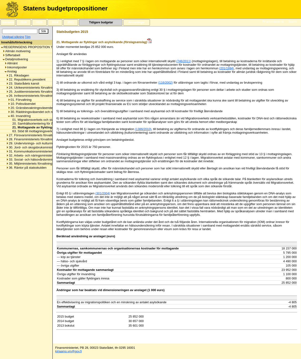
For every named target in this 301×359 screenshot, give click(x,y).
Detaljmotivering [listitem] (15, 59)
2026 (23, 22)
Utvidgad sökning (13, 37)
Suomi (293, 21)
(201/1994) (226, 68)
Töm (27, 37)
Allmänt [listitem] (11, 63)
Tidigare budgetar (100, 22)
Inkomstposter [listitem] (16, 67)
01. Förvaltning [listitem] (19, 99)
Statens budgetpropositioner (65, 8)
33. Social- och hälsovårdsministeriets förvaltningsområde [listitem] (48, 159)
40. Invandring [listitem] (19, 116)
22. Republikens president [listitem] (25, 79)
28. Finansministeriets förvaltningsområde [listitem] (37, 139)
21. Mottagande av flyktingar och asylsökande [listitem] (45, 127)
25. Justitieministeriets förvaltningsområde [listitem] (37, 91)
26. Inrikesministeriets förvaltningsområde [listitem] (36, 95)
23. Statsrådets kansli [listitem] (22, 83)
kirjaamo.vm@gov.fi (68, 351)
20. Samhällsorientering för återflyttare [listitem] (38, 123)
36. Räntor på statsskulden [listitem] (26, 167)
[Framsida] (10, 9)
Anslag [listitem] (11, 71)
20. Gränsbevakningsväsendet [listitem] (30, 108)
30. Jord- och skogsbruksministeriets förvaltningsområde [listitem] (47, 147)
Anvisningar (136, 22)
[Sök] (19, 31)
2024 (55, 22)
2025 (39, 22)
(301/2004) (102, 193)
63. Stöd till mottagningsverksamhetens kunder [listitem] (44, 131)
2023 (70, 22)
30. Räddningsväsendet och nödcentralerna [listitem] (40, 112)
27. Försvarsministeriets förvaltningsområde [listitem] (38, 135)
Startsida (8, 22)
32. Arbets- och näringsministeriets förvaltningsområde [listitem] (45, 155)
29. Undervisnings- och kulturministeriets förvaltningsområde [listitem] (50, 143)
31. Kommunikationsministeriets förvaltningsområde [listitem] (43, 151)
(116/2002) (165, 82)
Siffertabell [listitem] (11, 55)
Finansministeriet (273, 21)
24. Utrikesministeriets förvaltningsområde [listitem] (37, 87)
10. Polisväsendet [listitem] (21, 104)
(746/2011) (183, 61)
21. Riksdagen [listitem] (17, 75)
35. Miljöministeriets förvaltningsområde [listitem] (35, 163)
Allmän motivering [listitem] (16, 51)
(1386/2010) (143, 129)
